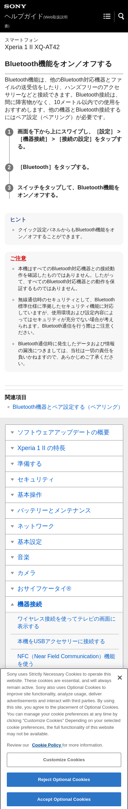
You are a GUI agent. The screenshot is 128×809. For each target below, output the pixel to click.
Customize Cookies (64, 762)
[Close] (119, 680)
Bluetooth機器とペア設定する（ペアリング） (68, 407)
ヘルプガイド (36, 20)
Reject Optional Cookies (64, 782)
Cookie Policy (47, 748)
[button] (121, 16)
